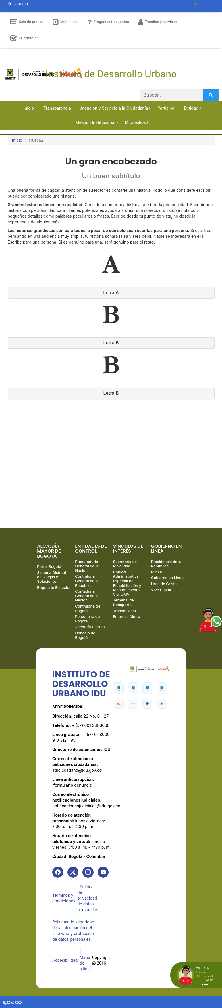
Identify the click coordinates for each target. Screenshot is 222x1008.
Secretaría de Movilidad (125, 566)
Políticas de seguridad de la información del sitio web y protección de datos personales (73, 932)
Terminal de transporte (123, 604)
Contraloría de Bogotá (87, 610)
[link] (58, 874)
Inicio (17, 140)
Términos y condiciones (63, 900)
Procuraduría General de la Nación (87, 568)
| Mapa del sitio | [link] (85, 961)
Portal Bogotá (49, 568)
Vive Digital (161, 591)
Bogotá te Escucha (53, 589)
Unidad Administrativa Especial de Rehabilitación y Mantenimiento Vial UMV (127, 585)
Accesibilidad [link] (65, 960)
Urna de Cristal (164, 586)
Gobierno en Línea (167, 580)
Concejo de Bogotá (85, 637)
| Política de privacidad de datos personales (88, 900)
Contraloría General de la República (87, 583)
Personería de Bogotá (87, 621)
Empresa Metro (126, 618)
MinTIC (157, 574)
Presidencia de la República (166, 566)
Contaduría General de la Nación (87, 598)
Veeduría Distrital (90, 629)
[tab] (111, 292)
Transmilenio (124, 612)
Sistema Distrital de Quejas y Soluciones (51, 579)
